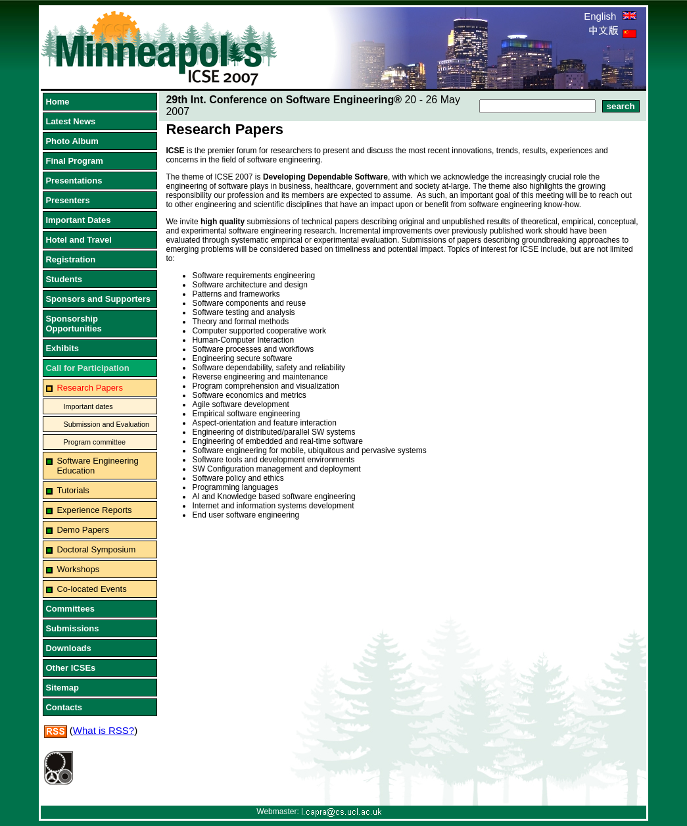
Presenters (67, 200)
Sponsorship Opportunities (73, 323)
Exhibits (62, 348)
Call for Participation (87, 368)
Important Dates (77, 220)
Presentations (73, 180)
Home (57, 102)
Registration (70, 259)
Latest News (70, 121)
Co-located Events (91, 589)
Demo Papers (82, 530)
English (610, 16)
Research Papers (89, 388)
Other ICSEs (70, 668)
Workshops (78, 569)
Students (63, 279)
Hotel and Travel (78, 240)
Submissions (72, 628)
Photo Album (71, 141)
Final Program (74, 161)
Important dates (87, 406)
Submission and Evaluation (106, 424)
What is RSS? (103, 730)
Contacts (63, 707)
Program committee (94, 442)
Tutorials (73, 490)
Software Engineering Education (97, 465)
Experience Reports (94, 510)
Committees (69, 609)
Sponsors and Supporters (98, 299)
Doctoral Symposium (96, 549)
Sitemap (62, 687)
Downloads (68, 648)
